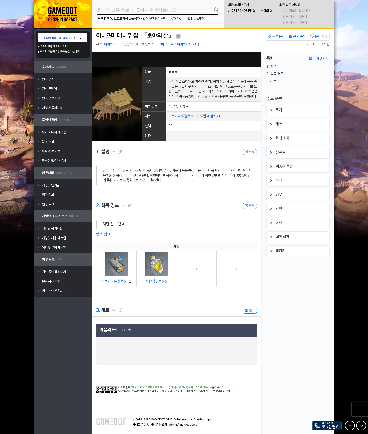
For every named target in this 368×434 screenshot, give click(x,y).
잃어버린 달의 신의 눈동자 (159, 19)
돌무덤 (200, 19)
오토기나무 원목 (180, 116)
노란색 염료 (208, 116)
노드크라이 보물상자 (127, 19)
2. (98, 205)
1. (98, 152)
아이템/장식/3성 (188, 44)
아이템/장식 (124, 44)
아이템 (108, 44)
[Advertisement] (176, 59)
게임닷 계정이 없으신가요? (54, 46)
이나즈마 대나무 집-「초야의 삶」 (253, 11)
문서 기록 (318, 37)
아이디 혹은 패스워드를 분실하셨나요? (60, 51)
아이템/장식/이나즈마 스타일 (154, 44)
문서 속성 (297, 37)
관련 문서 (276, 37)
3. (98, 310)
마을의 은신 (109, 330)
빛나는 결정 (186, 19)
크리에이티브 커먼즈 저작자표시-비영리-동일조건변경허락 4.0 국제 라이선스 (171, 387)
